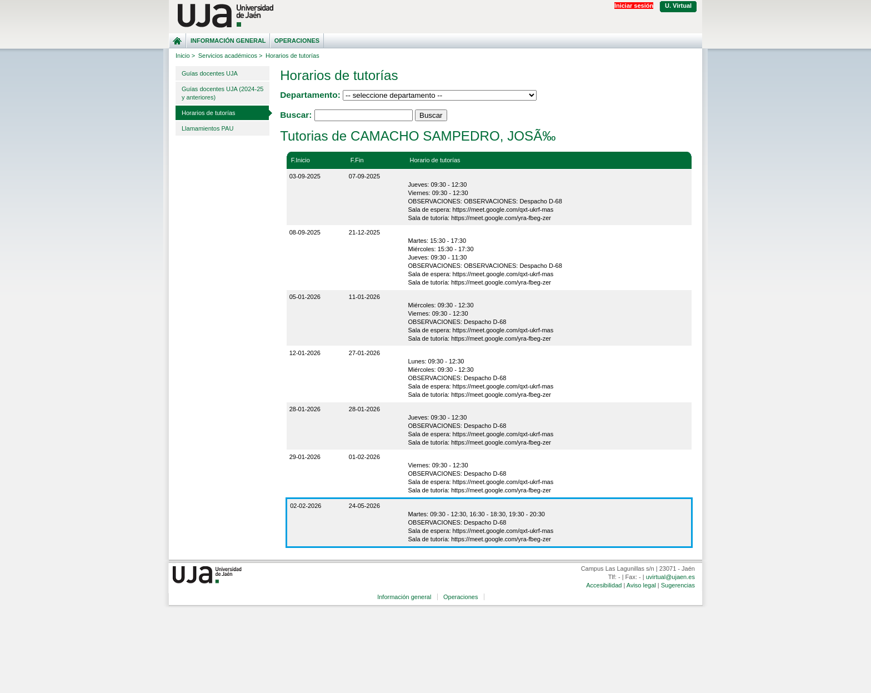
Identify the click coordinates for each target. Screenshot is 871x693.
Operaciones (296, 40)
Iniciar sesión (633, 5)
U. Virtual (678, 5)
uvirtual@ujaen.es (670, 577)
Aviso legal (641, 585)
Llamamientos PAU (207, 128)
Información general (228, 40)
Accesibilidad (604, 585)
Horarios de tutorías (209, 112)
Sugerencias (678, 585)
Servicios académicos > (230, 55)
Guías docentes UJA (210, 73)
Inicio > (185, 55)
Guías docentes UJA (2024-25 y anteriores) (222, 93)
